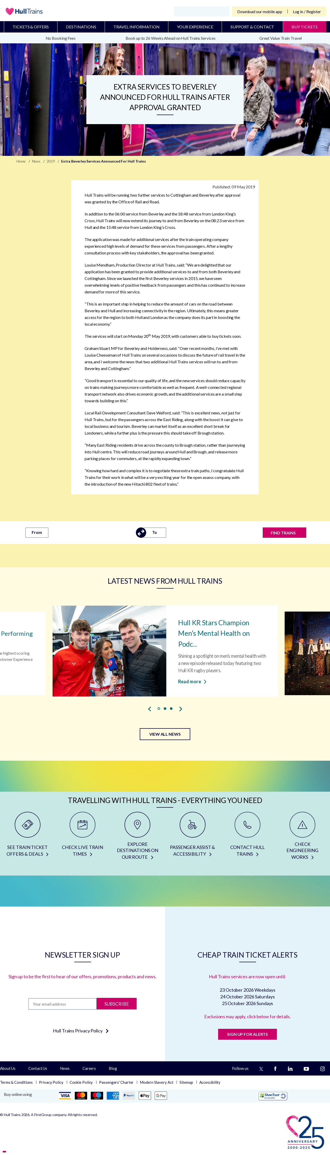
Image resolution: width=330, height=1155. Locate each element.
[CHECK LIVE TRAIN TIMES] (82, 837)
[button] (159, 708)
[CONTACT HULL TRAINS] (247, 837)
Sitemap (186, 1082)
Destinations (81, 26)
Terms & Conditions (16, 1082)
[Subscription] (62, 1004)
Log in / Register (307, 11)
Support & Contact (252, 26)
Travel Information (136, 26)
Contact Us (37, 1068)
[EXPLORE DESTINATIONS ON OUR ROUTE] (137, 837)
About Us (7, 1068)
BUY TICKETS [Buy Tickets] (305, 26)
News (65, 1068)
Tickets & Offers (30, 26)
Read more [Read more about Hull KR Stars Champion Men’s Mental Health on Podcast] (192, 681)
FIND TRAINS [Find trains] (283, 532)
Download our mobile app (259, 11)
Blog (113, 1068)
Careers (89, 1068)
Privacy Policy (51, 1082)
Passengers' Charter (116, 1082)
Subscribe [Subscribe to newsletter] (116, 1004)
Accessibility (210, 1082)
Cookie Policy (81, 1082)
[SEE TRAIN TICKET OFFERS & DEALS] (27, 837)
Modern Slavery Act (156, 1082)
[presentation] (149, 709)
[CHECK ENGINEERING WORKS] (302, 837)
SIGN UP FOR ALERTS (247, 1034)
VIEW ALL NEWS (165, 734)
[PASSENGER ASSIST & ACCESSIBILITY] (192, 837)
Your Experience (195, 26)
